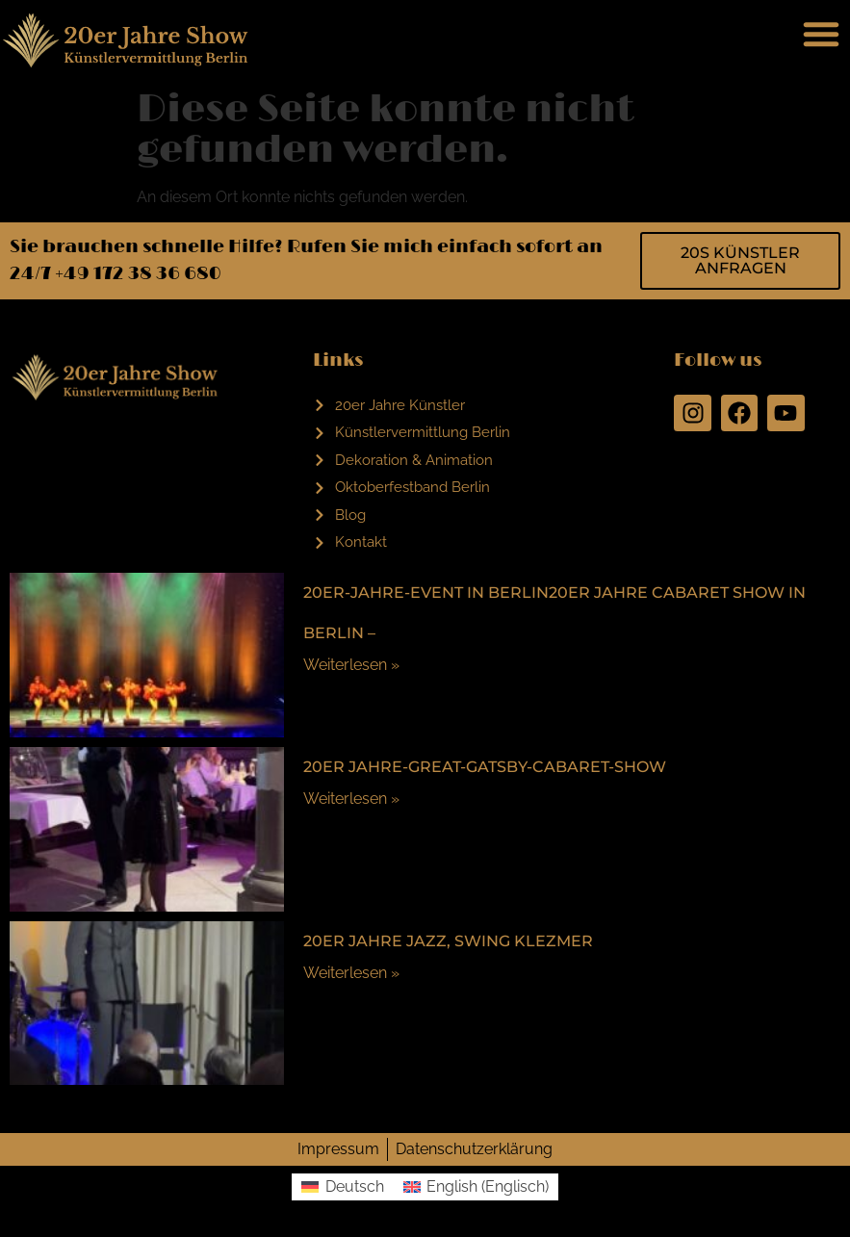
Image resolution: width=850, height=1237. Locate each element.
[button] (821, 34)
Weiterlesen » (351, 665)
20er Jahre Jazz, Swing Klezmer (448, 941)
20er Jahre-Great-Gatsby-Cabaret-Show (484, 767)
